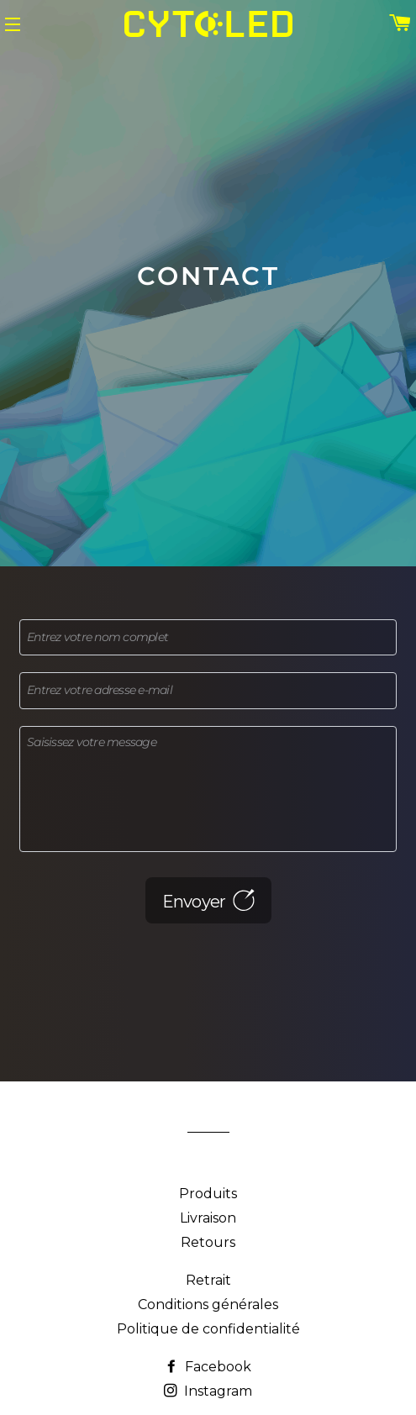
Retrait (208, 1280)
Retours (208, 1242)
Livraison (208, 1218)
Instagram (208, 1391)
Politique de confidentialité (208, 1329)
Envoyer (208, 900)
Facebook (208, 1367)
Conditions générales (208, 1304)
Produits (208, 1194)
